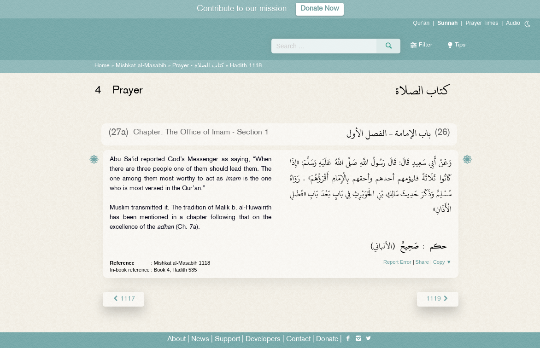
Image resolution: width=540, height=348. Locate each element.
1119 (437, 299)
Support (227, 339)
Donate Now (319, 9)
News (200, 339)
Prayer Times (481, 23)
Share (422, 262)
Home (102, 66)
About (176, 339)
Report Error (397, 262)
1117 (123, 299)
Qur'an (421, 23)
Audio (513, 23)
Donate (327, 339)
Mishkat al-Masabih (141, 66)
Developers (263, 339)
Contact (298, 339)
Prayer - (198, 66)
